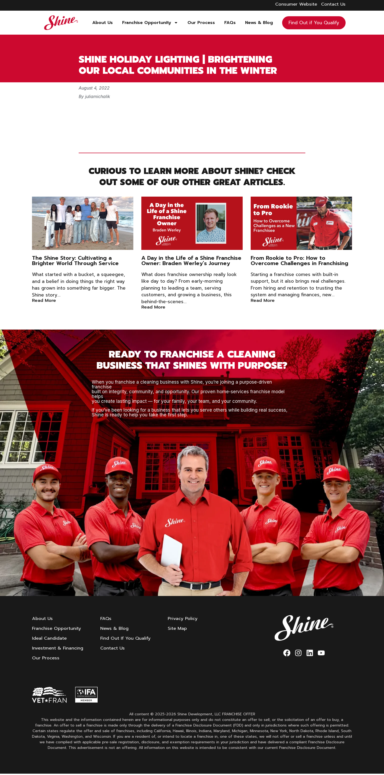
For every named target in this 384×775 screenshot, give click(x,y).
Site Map (178, 628)
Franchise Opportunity (150, 22)
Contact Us (113, 649)
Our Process (201, 22)
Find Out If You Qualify (126, 638)
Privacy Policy (184, 618)
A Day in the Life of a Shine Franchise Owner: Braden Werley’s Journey (191, 260)
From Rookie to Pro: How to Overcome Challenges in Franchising (299, 260)
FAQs (230, 22)
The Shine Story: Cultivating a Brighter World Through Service (75, 260)
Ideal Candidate (49, 638)
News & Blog (259, 22)
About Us (102, 22)
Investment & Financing (58, 649)
